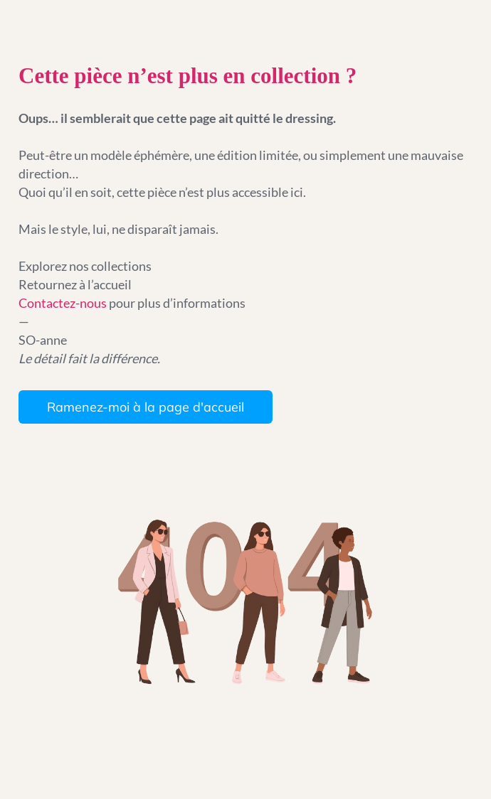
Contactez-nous (64, 303)
